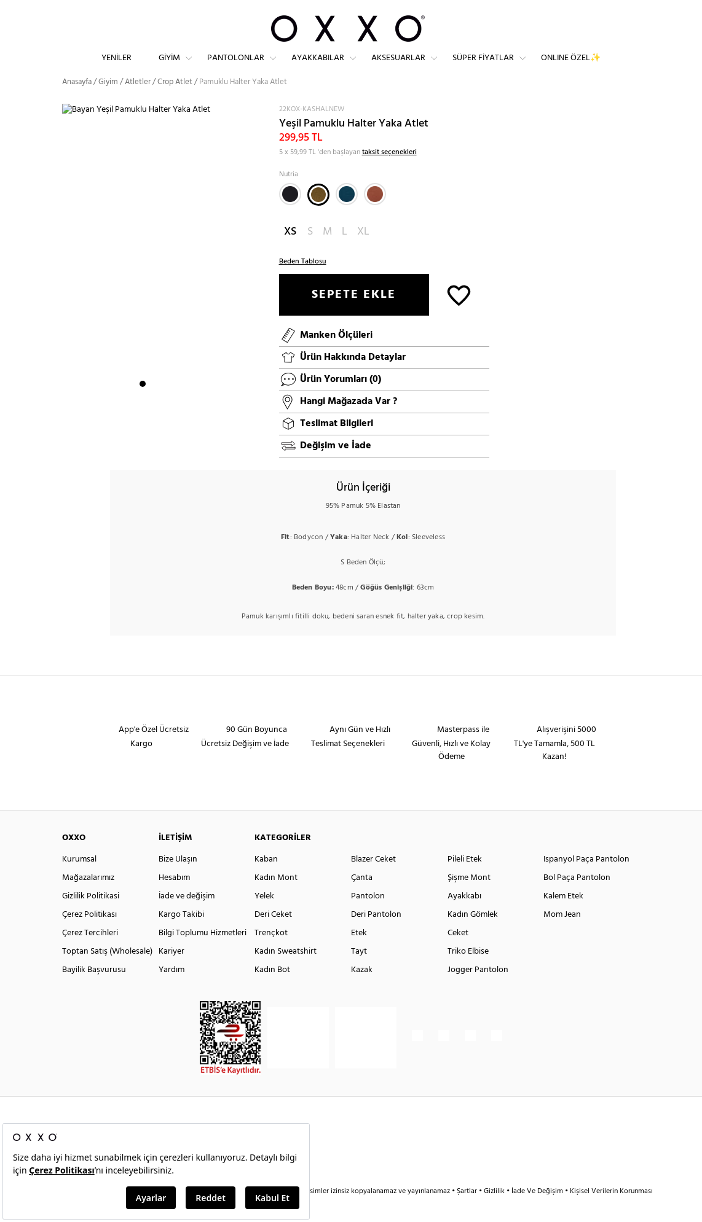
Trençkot (271, 955)
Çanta (362, 899)
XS (290, 253)
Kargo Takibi (181, 936)
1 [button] (143, 406)
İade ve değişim (187, 918)
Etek (359, 955)
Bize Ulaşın (178, 881)
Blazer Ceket (373, 881)
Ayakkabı (464, 918)
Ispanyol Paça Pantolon (586, 881)
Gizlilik (495, 1213)
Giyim (169, 68)
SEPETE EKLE (354, 316)
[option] (166, 276)
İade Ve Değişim (537, 1213)
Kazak (362, 991)
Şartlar (468, 1213)
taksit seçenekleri (389, 174)
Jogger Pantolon (478, 991)
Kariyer (171, 973)
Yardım (171, 991)
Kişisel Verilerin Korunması (611, 1213)
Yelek (264, 918)
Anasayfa (77, 104)
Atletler (138, 104)
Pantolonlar (235, 68)
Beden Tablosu (302, 283)
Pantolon (368, 918)
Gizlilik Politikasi (90, 918)
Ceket (458, 955)
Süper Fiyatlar (483, 68)
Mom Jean (562, 936)
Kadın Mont (276, 899)
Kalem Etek (563, 918)
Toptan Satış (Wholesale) (107, 973)
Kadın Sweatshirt (285, 973)
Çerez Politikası (89, 936)
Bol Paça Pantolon (576, 899)
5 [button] (187, 406)
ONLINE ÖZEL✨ (571, 68)
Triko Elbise (468, 973)
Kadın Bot (272, 991)
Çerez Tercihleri (90, 955)
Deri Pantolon (376, 936)
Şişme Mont (469, 899)
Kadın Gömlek (473, 936)
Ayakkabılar (317, 68)
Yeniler (116, 68)
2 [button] (154, 406)
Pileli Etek (465, 881)
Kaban (266, 881)
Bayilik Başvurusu (94, 991)
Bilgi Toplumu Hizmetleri (202, 955)
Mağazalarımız (88, 899)
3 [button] (165, 406)
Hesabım (174, 899)
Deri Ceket (273, 936)
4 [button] (176, 406)
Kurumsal (79, 881)
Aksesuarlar (398, 68)
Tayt (359, 973)
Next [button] (68, 275)
